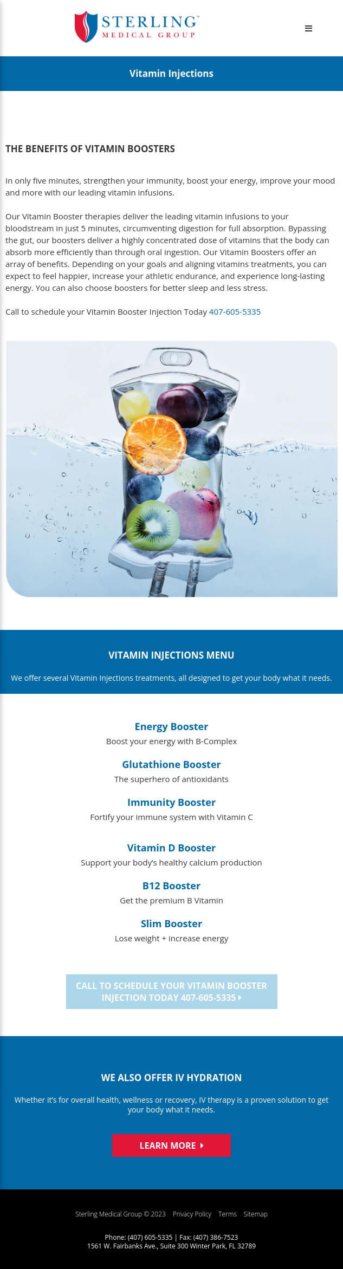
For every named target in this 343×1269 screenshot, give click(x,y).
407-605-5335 (235, 311)
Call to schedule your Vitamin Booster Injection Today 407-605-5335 (171, 992)
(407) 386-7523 (215, 1237)
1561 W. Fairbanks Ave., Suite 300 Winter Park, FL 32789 (171, 1246)
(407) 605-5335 (150, 1237)
